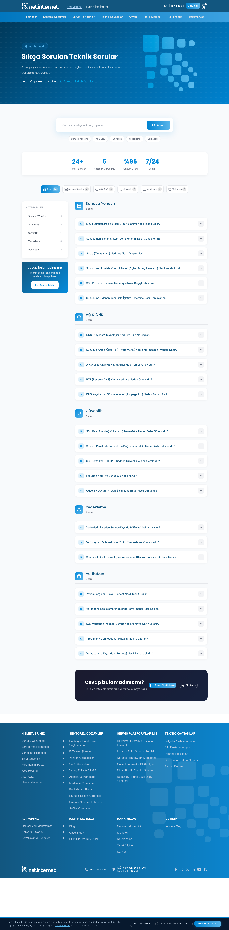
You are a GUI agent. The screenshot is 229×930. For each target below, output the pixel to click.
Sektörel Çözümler (54, 16)
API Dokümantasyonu (178, 799)
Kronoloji (122, 885)
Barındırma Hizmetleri (43, 799)
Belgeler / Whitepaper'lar (180, 793)
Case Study (76, 885)
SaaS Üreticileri (79, 816)
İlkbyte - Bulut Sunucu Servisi (135, 803)
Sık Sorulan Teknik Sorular (181, 812)
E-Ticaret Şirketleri (80, 803)
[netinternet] (40, 5)
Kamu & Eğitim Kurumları (85, 848)
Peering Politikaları (176, 806)
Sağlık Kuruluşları (80, 860)
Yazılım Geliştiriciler (81, 810)
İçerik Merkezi (152, 16)
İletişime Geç (196, 16)
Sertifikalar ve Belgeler (43, 890)
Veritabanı (153, 136)
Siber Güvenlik (43, 811)
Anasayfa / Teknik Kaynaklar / (40, 81)
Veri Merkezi (74, 6)
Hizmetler (31, 16)
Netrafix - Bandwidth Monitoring (137, 810)
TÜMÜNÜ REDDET (143, 923)
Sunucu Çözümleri (43, 793)
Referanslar (124, 891)
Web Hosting (43, 823)
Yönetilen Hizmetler (43, 805)
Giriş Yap (193, 5)
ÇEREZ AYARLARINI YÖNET (175, 923)
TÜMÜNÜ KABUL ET (208, 923)
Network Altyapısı (43, 884)
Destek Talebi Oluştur (151, 732)
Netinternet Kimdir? (129, 878)
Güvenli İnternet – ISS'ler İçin (135, 816)
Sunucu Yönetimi (79, 136)
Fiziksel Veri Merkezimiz (43, 878)
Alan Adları (43, 829)
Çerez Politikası (62, 925)
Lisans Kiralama (43, 835)
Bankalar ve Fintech (81, 841)
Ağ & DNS (100, 136)
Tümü (43, 187)
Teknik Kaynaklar (112, 16)
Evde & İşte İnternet (97, 6)
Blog (72, 878)
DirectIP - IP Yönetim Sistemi (135, 822)
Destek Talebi (45, 295)
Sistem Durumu (174, 818)
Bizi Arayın (185, 732)
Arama (159, 124)
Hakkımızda (174, 16)
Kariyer (121, 904)
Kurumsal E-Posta (43, 817)
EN (165, 5)
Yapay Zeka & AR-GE (82, 822)
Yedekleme (134, 136)
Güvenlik (117, 136)
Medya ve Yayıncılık (81, 835)
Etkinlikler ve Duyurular (83, 891)
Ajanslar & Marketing (82, 829)
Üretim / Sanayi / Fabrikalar (86, 854)
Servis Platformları (83, 16)
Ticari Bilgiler (125, 897)
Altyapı (133, 16)
